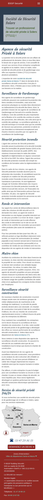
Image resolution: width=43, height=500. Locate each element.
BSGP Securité (15, 3)
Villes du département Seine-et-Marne (21, 456)
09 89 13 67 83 (13, 495)
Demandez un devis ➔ (21, 447)
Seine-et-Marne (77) (22, 335)
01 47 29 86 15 (24, 441)
